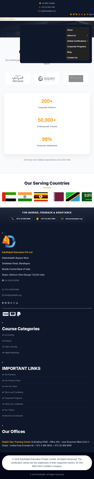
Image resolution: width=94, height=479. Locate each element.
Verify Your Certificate (12, 404)
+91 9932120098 (10, 280)
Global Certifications (77, 41)
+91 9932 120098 (47, 3)
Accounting (8, 335)
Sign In (90, 14)
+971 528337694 (10, 289)
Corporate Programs (76, 46)
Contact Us (72, 57)
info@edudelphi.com (47, 11)
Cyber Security (9, 347)
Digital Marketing (10, 353)
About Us (77, 35)
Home (70, 30)
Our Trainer (8, 410)
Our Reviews (9, 374)
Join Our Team (9, 386)
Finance (7, 341)
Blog (69, 52)
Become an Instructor (12, 416)
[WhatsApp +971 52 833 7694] (45, 219)
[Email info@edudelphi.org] (71, 219)
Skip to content (7, 19)
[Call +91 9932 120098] (21, 219)
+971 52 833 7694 (47, 7)
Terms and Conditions (12, 392)
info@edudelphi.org (11, 295)
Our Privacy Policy (11, 380)
